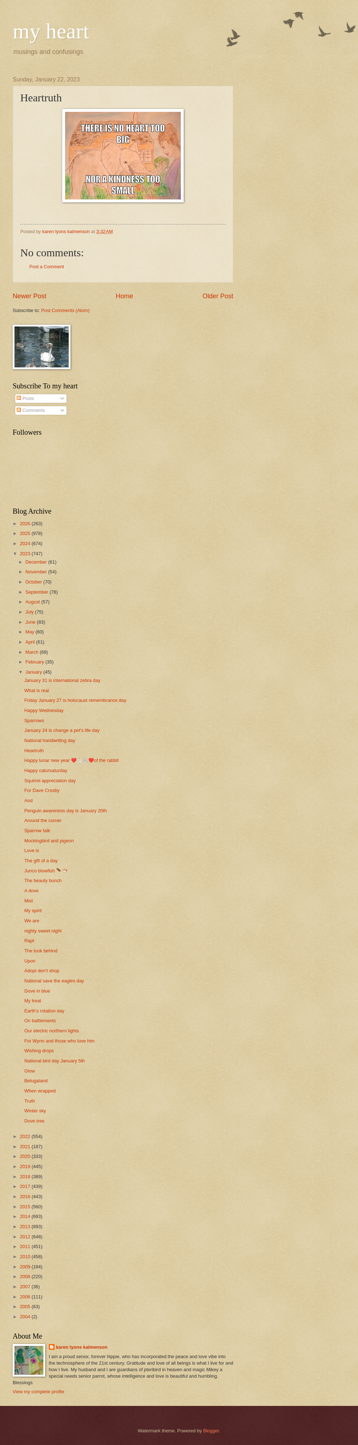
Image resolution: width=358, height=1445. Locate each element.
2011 (25, 1246)
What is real (36, 690)
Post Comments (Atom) (65, 310)
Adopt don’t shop (41, 970)
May (30, 632)
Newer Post (29, 296)
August (33, 601)
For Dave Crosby (41, 790)
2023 (25, 553)
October (34, 582)
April (30, 642)
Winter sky (35, 1110)
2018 (25, 1176)
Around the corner (42, 820)
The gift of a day (40, 860)
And (28, 800)
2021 (25, 1146)
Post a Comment (46, 266)
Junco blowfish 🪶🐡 (46, 870)
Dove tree (34, 1121)
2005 (25, 1306)
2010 (25, 1256)
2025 (25, 533)
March (32, 652)
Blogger (211, 1430)
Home (124, 296)
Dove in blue (37, 991)
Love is (31, 850)
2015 (25, 1206)
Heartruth (34, 750)
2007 (25, 1286)
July (30, 612)
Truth (29, 1101)
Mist (28, 900)
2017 (25, 1186)
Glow (29, 1071)
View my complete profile (38, 1391)
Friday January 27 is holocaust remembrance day (75, 700)
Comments (31, 410)
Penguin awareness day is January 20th (65, 810)
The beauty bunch (42, 880)
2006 (25, 1296)
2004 (25, 1316)
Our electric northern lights (51, 1030)
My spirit (33, 910)
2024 (25, 543)
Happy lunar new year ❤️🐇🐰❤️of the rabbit (71, 760)
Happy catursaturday (45, 770)
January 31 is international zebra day (62, 680)
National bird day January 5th (54, 1060)
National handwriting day (49, 740)
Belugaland (35, 1080)
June (31, 622)
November (36, 571)
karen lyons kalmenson (81, 1347)
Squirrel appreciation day (50, 780)
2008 (25, 1276)
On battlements (40, 1020)
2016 (25, 1196)
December (36, 562)
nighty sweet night (42, 931)
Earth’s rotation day (44, 1011)
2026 (25, 523)
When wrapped (40, 1091)
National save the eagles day (54, 980)
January (34, 672)
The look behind (40, 950)
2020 (25, 1156)
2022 (25, 1136)
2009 (25, 1266)
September (37, 592)
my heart (51, 31)
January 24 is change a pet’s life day (61, 730)
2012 (25, 1236)
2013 (25, 1226)
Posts (25, 398)
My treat (32, 1000)
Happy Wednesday (44, 710)
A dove (31, 890)
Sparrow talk (37, 830)
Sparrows (34, 720)
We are (31, 920)
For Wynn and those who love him (59, 1041)
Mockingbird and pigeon (49, 840)
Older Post (218, 296)
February (35, 662)
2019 (25, 1166)
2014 (25, 1216)
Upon (29, 961)
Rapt (29, 940)
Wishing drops (39, 1050)
